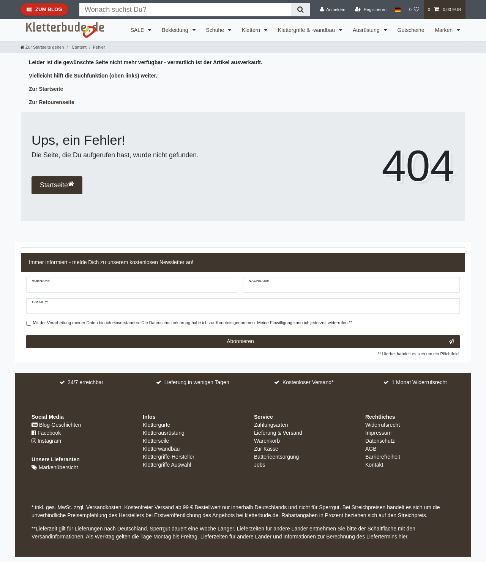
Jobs (259, 465)
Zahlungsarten (271, 425)
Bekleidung (175, 30)
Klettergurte (156, 425)
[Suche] (300, 9)
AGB (371, 449)
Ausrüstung (367, 30)
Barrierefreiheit (382, 457)
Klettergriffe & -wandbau (307, 30)
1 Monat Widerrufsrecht (419, 382)
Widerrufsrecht (382, 425)
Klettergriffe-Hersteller (168, 457)
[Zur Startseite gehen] (42, 47)
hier (403, 537)
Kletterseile (156, 441)
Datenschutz (380, 441)
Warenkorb (267, 441)
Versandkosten (103, 507)
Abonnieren (340, 341)
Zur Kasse (266, 449)
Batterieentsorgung (276, 457)
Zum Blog (44, 11)
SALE (138, 30)
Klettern (252, 30)
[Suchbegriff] (185, 9)
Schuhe (216, 30)
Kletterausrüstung (164, 433)
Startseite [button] (57, 185)
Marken (444, 30)
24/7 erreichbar (85, 382)
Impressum (378, 433)
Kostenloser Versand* (308, 382)
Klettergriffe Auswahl (167, 465)
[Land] (398, 9)
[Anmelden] (333, 9)
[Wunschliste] (414, 9)
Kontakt (374, 465)
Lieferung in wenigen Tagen (196, 382)
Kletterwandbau (161, 449)
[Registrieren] (371, 9)
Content (79, 47)
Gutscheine (411, 30)
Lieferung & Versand (278, 433)
